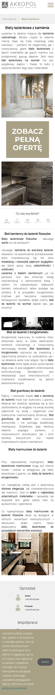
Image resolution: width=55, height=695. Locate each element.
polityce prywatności (14, 688)
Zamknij (45, 662)
